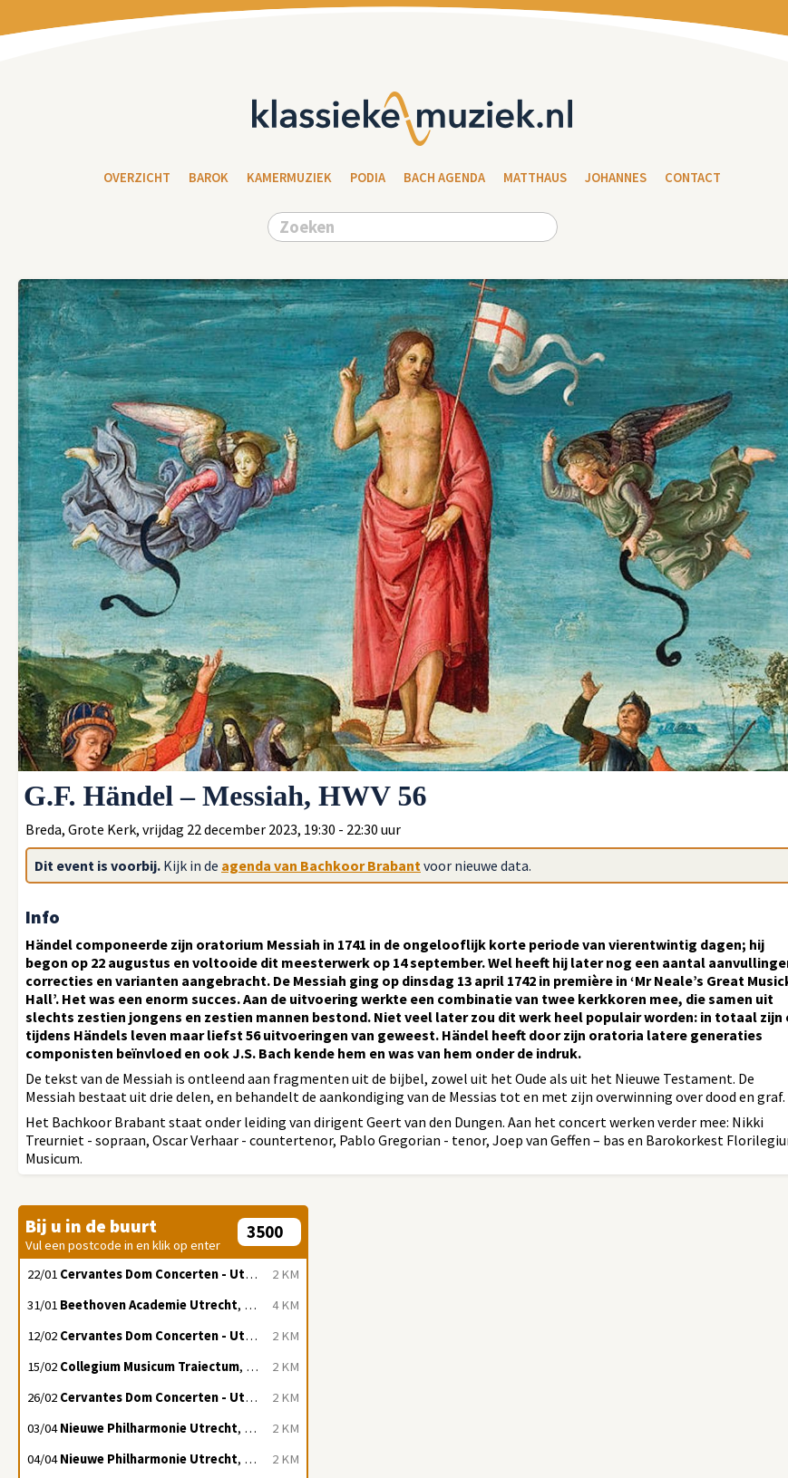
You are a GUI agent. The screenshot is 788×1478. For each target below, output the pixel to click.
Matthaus (535, 177)
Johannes (616, 177)
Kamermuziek (289, 177)
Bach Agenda (444, 177)
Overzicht (136, 177)
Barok (209, 177)
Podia (367, 177)
